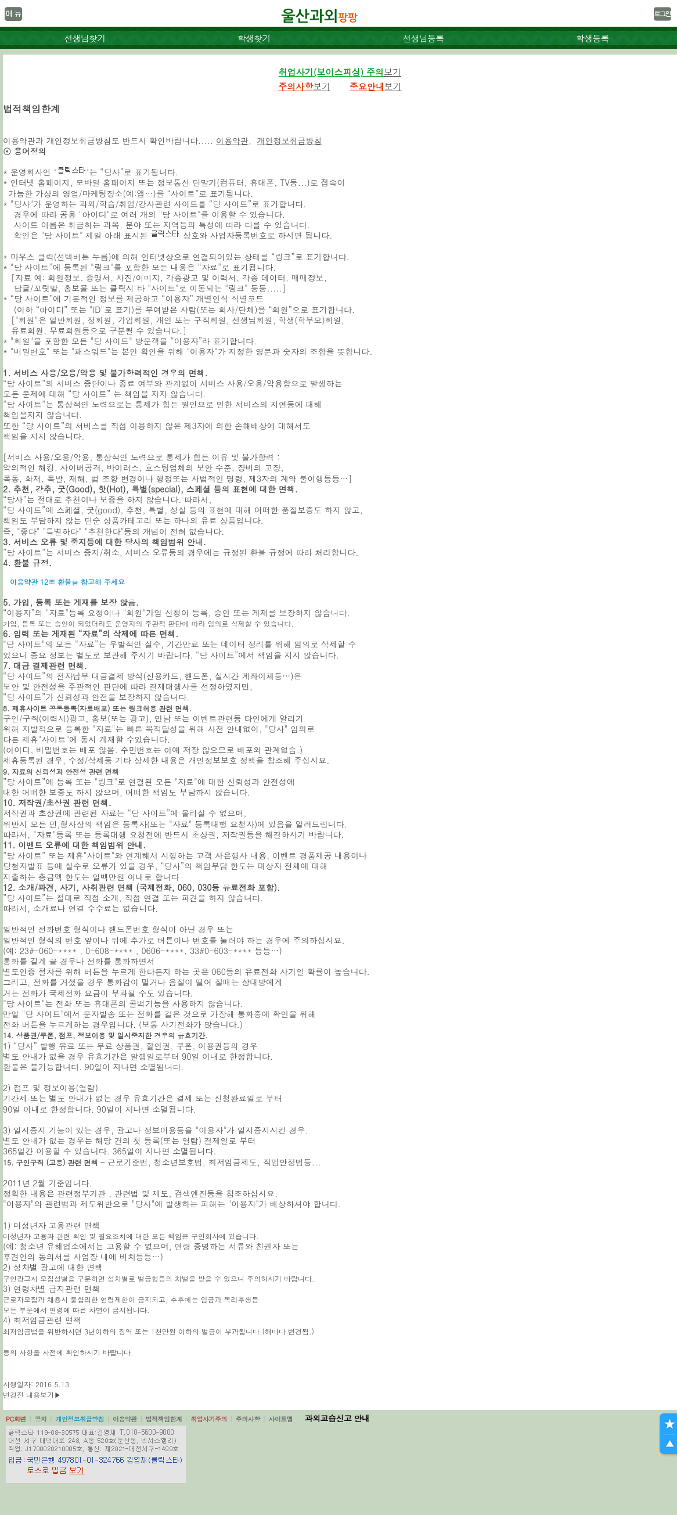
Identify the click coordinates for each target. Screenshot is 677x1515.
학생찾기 (254, 38)
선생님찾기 (84, 38)
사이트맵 (280, 1419)
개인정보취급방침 (289, 140)
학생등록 (592, 38)
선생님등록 (423, 38)
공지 (41, 1419)
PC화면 (16, 1419)
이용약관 (232, 140)
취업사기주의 (208, 1419)
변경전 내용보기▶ (32, 1394)
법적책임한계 (164, 1419)
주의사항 (248, 1419)
